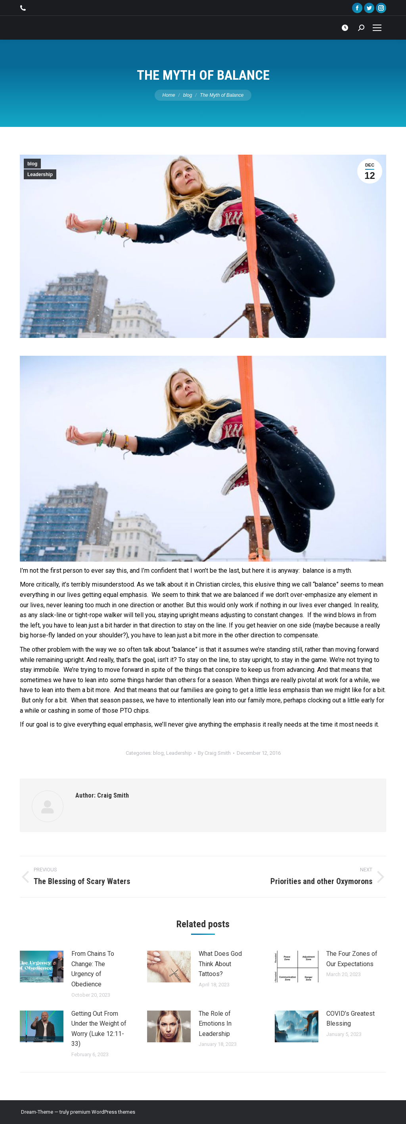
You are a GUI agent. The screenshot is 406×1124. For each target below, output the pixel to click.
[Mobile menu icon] (377, 28)
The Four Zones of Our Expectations (351, 959)
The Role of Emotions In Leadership (215, 1024)
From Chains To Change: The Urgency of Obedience (92, 969)
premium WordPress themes (102, 1112)
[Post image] (41, 966)
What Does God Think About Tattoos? (220, 964)
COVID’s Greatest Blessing (350, 1019)
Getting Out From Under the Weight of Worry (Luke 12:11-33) (98, 1029)
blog (32, 164)
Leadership (40, 174)
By (214, 753)
